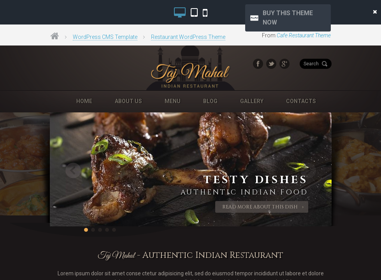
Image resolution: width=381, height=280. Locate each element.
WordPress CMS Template (105, 37)
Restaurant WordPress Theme (188, 37)
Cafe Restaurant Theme (304, 35)
